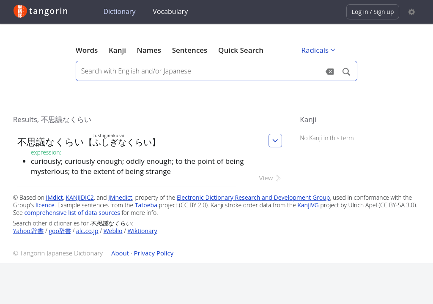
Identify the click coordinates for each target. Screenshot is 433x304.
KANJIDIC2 (80, 197)
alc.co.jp (87, 231)
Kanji (117, 50)
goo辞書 (60, 231)
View (270, 178)
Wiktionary (142, 231)
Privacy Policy (154, 253)
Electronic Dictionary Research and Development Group (253, 197)
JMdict (54, 197)
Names (149, 50)
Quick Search (240, 50)
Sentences (190, 50)
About (120, 253)
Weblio (113, 231)
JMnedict (120, 197)
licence (45, 205)
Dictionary (119, 11)
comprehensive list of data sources (72, 213)
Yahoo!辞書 (28, 231)
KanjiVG (308, 205)
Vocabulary (170, 11)
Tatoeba (146, 205)
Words (87, 50)
